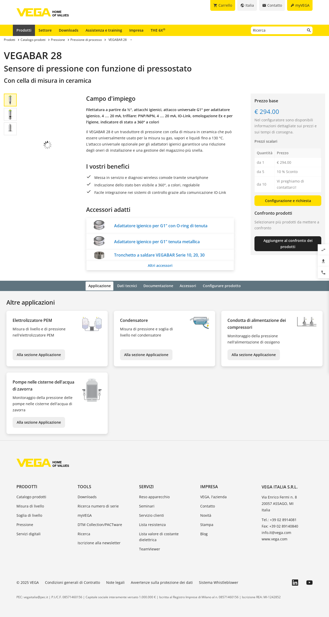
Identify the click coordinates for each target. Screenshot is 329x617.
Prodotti (23, 30)
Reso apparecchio (154, 496)
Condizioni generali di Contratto (72, 581)
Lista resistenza (152, 523)
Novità (205, 514)
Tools (84, 486)
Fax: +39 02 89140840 (280, 525)
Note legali (115, 581)
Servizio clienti (151, 514)
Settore (45, 30)
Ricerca (84, 533)
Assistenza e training (104, 30)
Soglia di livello (29, 514)
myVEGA (85, 514)
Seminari (146, 505)
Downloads (68, 30)
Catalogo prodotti (31, 496)
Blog (204, 533)
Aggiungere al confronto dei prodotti (288, 243)
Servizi (146, 486)
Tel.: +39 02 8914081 (279, 518)
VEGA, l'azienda (213, 496)
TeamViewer (149, 548)
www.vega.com (274, 538)
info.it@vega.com (276, 531)
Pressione (24, 523)
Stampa (206, 523)
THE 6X (158, 30)
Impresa (136, 30)
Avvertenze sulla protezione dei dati (162, 581)
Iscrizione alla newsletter (99, 542)
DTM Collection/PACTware (100, 523)
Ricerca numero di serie (98, 505)
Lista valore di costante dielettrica (159, 536)
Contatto (207, 505)
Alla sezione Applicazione (39, 353)
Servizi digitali (28, 533)
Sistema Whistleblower (218, 581)
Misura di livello (30, 505)
